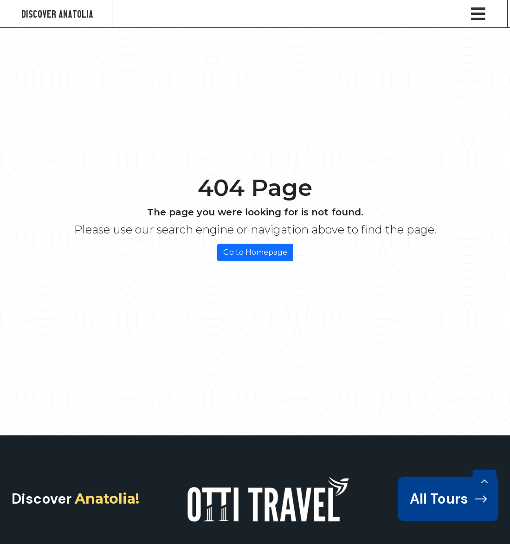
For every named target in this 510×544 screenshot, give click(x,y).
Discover (75, 499)
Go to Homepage (255, 252)
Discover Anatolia (57, 13)
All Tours (448, 499)
